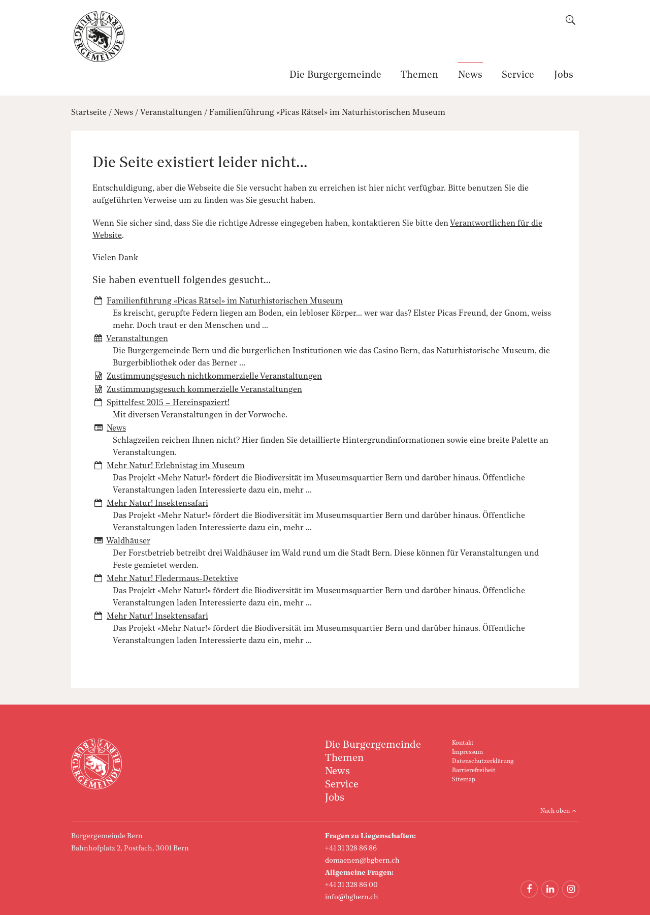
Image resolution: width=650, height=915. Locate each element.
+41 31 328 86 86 (351, 848)
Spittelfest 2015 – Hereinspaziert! (168, 403)
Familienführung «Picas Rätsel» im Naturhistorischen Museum (327, 113)
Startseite (89, 113)
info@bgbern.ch (351, 897)
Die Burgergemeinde (335, 75)
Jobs (563, 75)
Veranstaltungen (171, 113)
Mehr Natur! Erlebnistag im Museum (176, 466)
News (470, 75)
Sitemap (463, 780)
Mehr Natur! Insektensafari (157, 504)
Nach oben (555, 811)
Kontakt (463, 743)
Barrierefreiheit (474, 771)
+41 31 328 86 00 (351, 885)
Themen (419, 75)
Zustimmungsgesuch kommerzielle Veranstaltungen (204, 390)
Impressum (467, 752)
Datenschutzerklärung (482, 761)
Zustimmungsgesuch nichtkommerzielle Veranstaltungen (214, 377)
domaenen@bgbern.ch (362, 860)
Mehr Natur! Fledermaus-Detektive (172, 579)
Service (518, 75)
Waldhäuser (128, 541)
